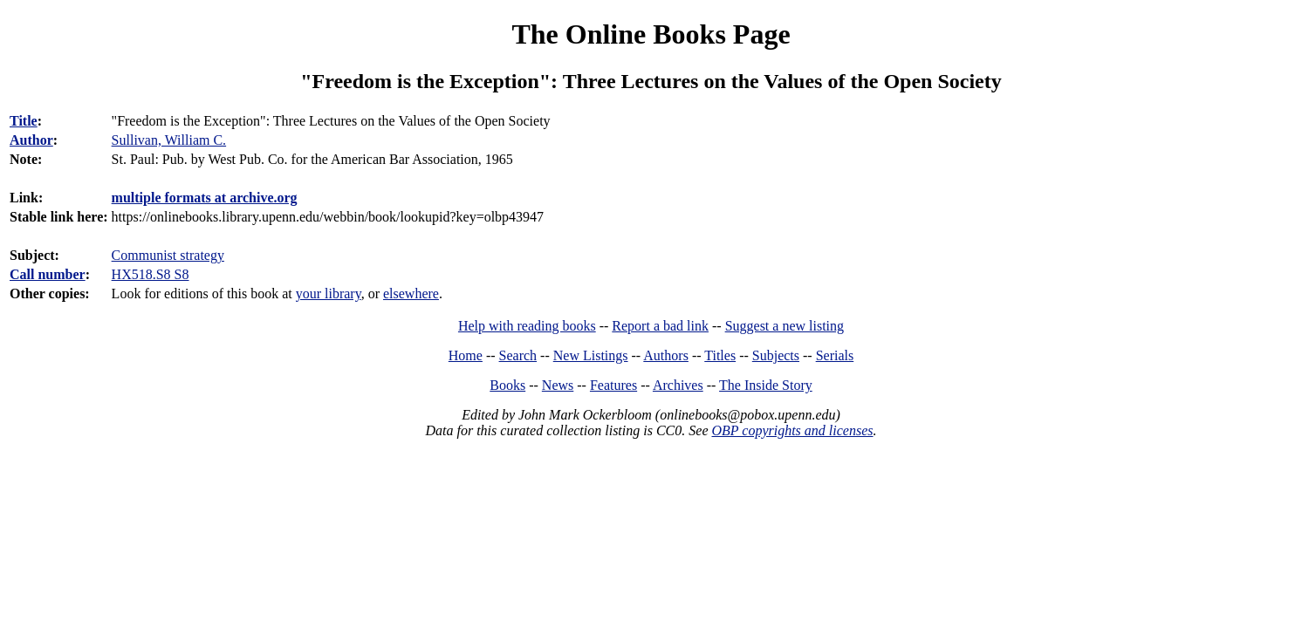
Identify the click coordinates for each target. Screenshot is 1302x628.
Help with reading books (527, 325)
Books (507, 385)
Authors (666, 355)
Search (518, 355)
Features (613, 385)
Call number (48, 274)
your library (328, 293)
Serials (835, 355)
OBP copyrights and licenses (792, 430)
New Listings (590, 355)
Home (466, 355)
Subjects (775, 355)
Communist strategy (168, 255)
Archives (678, 385)
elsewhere (411, 293)
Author (31, 140)
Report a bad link (660, 325)
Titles (720, 355)
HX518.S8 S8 (150, 274)
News (557, 385)
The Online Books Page (650, 34)
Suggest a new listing (784, 325)
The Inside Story (765, 385)
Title (24, 120)
